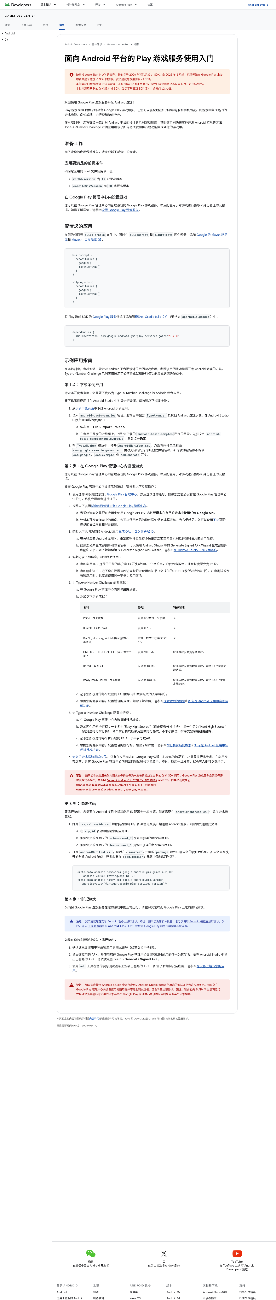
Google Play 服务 (104, 317)
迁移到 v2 (197, 84)
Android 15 (173, 1292)
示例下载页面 (84, 409)
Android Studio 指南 (215, 1292)
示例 (46, 25)
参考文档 (81, 25)
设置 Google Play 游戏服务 (120, 210)
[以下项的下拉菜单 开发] (106, 4)
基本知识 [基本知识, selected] (45, 4)
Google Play (124, 4)
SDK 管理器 (95, 926)
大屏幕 (134, 1292)
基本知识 (97, 44)
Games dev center (20, 15)
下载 (216, 520)
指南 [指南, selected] (62, 25)
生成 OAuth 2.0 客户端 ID (136, 532)
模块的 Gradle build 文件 (151, 317)
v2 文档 (166, 88)
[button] (25, 33)
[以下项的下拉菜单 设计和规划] (85, 4)
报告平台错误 (247, 1292)
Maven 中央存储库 (84, 240)
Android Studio (258, 4)
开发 (98, 4)
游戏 (96, 1292)
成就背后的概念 (174, 701)
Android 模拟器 (198, 921)
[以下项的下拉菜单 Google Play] (137, 4)
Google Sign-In (91, 74)
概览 (7, 25)
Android (62, 1292)
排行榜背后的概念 (179, 745)
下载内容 (26, 25)
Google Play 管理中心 (122, 494)
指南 (136, 44)
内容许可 (94, 1018)
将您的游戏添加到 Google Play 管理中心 (118, 506)
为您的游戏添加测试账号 (89, 757)
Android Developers (76, 44)
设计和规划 (73, 4)
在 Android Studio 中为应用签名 (195, 550)
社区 (150, 4)
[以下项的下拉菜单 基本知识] (56, 4)
